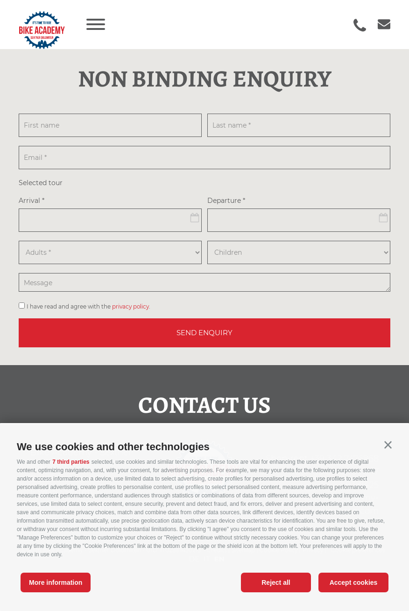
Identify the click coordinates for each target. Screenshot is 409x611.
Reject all (275, 582)
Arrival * (31, 201)
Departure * (226, 201)
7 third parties (70, 462)
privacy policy (130, 306)
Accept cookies (354, 582)
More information (55, 582)
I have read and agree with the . (88, 306)
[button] (388, 445)
